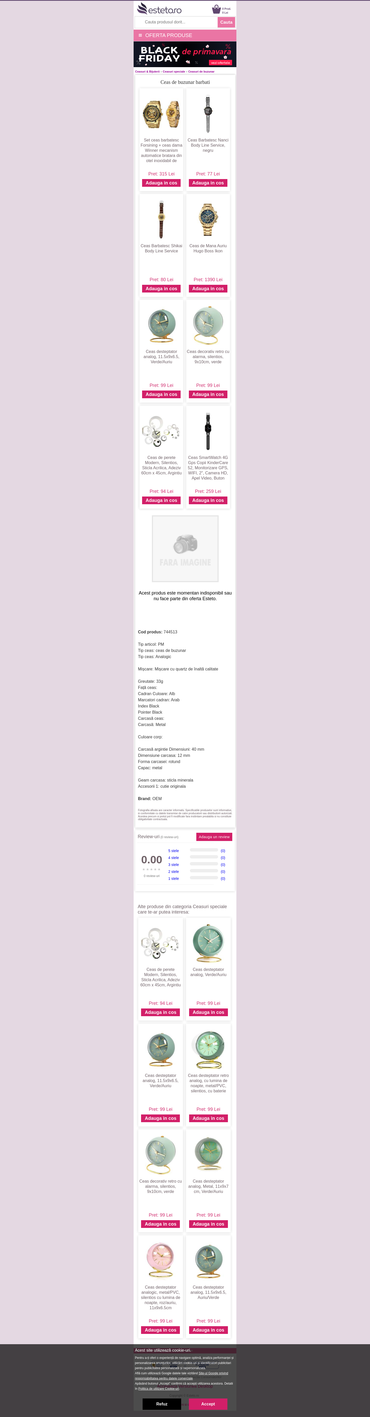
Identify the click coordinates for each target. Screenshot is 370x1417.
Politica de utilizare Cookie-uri (158, 1389)
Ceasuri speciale (174, 71)
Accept (208, 1404)
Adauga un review (214, 837)
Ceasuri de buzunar (201, 71)
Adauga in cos (161, 182)
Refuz (162, 1404)
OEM (157, 798)
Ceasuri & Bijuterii (147, 71)
